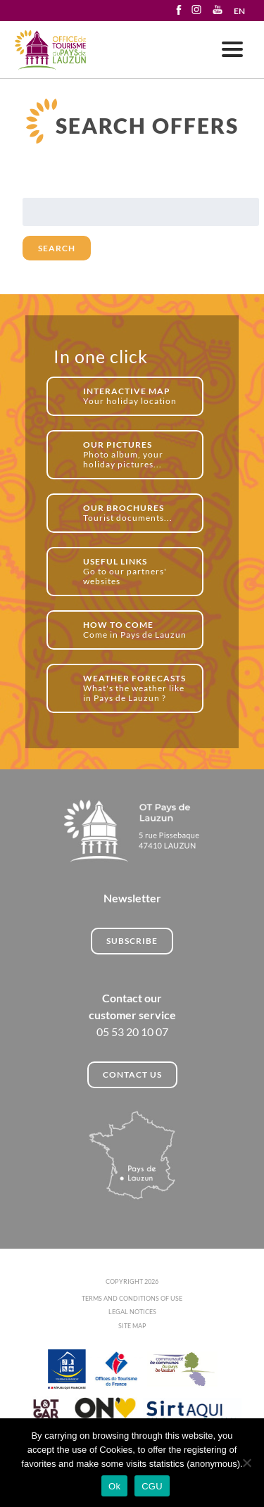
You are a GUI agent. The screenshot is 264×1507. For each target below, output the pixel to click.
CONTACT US (132, 1074)
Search (56, 248)
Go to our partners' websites (135, 571)
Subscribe (132, 940)
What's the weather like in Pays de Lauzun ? (135, 688)
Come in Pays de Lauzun (135, 629)
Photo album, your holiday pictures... (135, 454)
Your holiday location (135, 396)
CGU (152, 1486)
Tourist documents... (135, 513)
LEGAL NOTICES (132, 1312)
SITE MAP (132, 1326)
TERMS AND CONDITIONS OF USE (132, 1298)
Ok (114, 1486)
